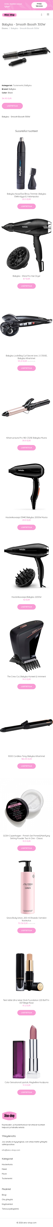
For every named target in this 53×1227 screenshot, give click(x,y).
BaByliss (28, 85)
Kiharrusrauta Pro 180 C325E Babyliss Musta (26, 438)
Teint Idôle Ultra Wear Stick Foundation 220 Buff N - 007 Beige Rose (26, 1001)
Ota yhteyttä (7, 1199)
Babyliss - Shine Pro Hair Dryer (26, 276)
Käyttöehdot (7, 1204)
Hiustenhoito (7, 1164)
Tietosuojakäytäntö (10, 1209)
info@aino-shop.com (11, 1150)
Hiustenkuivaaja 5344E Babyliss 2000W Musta (26, 517)
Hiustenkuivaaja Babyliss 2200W (26, 597)
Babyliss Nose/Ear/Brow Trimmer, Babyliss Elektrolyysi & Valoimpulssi (26, 195)
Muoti (4, 1174)
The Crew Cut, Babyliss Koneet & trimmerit (26, 676)
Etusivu (5, 28)
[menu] (48, 14)
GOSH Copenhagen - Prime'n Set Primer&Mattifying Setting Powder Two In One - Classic (26, 837)
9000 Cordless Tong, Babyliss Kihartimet (26, 756)
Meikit (4, 1169)
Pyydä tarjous (39, 5)
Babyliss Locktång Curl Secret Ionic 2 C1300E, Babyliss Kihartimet (26, 357)
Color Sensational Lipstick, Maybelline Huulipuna (26, 1082)
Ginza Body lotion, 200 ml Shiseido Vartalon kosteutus (27, 919)
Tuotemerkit (18, 85)
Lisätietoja (12, 106)
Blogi (4, 1195)
